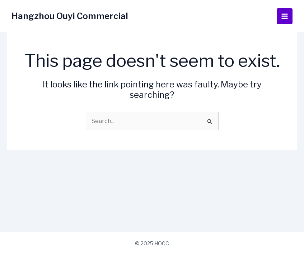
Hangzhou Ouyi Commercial (69, 16)
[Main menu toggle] (285, 16)
